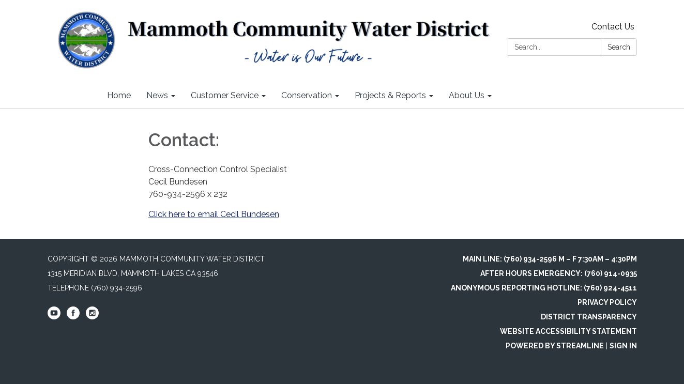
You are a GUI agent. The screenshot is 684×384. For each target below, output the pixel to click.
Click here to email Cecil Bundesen (213, 214)
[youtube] (54, 317)
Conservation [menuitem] (306, 95)
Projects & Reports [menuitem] (390, 95)
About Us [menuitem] (466, 95)
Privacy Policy (607, 302)
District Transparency (589, 317)
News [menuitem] (157, 95)
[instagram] (92, 317)
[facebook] (73, 317)
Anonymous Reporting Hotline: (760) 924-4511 (544, 288)
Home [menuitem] (119, 95)
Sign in (623, 346)
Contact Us (612, 27)
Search (618, 47)
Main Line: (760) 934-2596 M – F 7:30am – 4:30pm (550, 259)
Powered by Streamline (555, 346)
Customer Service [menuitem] (225, 95)
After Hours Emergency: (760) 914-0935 (558, 273)
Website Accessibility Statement (568, 331)
